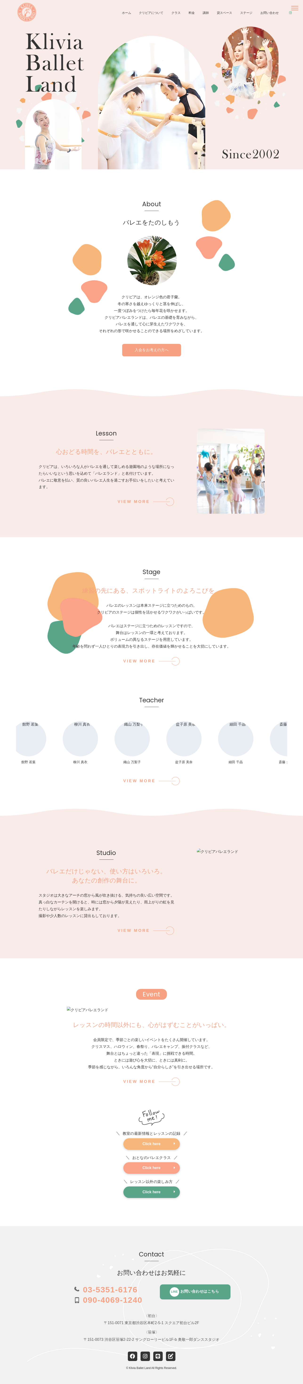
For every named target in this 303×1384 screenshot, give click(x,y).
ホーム (126, 13)
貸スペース (224, 13)
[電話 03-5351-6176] (105, 1289)
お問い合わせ (269, 13)
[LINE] (158, 1356)
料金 (192, 13)
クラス (176, 13)
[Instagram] (145, 1356)
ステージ (246, 13)
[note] (170, 1356)
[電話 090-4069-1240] (107, 1300)
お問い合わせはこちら (194, 1292)
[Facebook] (132, 1356)
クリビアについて (151, 13)
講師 (206, 13)
